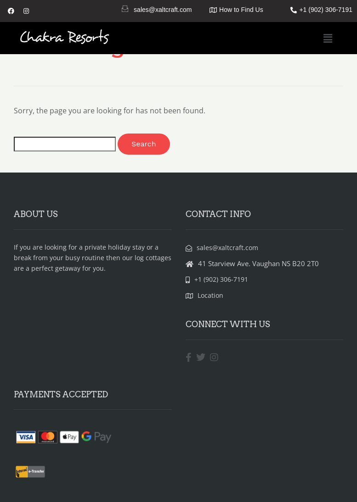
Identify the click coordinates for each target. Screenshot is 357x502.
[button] (328, 38)
